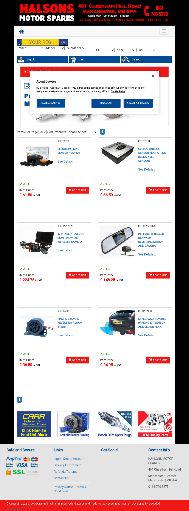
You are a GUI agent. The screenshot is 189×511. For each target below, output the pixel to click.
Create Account (73, 456)
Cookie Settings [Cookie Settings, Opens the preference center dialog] (50, 103)
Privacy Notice (63, 484)
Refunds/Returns (65, 469)
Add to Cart (77, 187)
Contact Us (61, 475)
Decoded (154, 501)
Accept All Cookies (138, 103)
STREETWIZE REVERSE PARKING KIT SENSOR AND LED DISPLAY (152, 320)
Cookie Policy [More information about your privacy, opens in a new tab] (118, 91)
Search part (13, 506)
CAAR (31, 501)
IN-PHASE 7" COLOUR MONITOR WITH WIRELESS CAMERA (70, 235)
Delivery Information (67, 462)
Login (57, 456)
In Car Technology (34, 69)
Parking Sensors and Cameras (67, 69)
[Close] (153, 76)
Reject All (106, 103)
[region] (94, 92)
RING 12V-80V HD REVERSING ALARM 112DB (69, 320)
